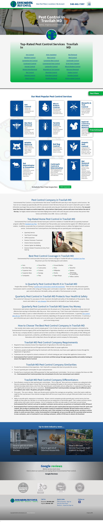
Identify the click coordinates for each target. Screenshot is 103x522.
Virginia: (47, 503)
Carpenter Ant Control (29, 60)
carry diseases (42, 301)
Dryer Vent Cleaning (72, 63)
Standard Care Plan (31, 224)
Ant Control (30, 54)
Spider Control (73, 72)
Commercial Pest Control (51, 63)
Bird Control (73, 57)
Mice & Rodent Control (72, 66)
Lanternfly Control (51, 66)
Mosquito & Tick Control (51, 69)
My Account (60, 4)
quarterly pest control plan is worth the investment (49, 287)
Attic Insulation (51, 54)
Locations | (52, 4)
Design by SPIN (90, 512)
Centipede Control (72, 60)
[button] (90, 4)
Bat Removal (72, 54)
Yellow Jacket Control (72, 78)
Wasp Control (30, 78)
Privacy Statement (31, 512)
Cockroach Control (29, 63)
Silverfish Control (51, 72)
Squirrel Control (29, 75)
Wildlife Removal (51, 78)
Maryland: (47, 501)
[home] (21, 4)
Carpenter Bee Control (51, 60)
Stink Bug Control (51, 75)
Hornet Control (30, 66)
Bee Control (51, 57)
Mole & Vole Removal (30, 69)
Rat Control (30, 72)
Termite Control (72, 75)
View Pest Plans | (42, 4)
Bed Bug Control (29, 57)
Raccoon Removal (73, 69)
